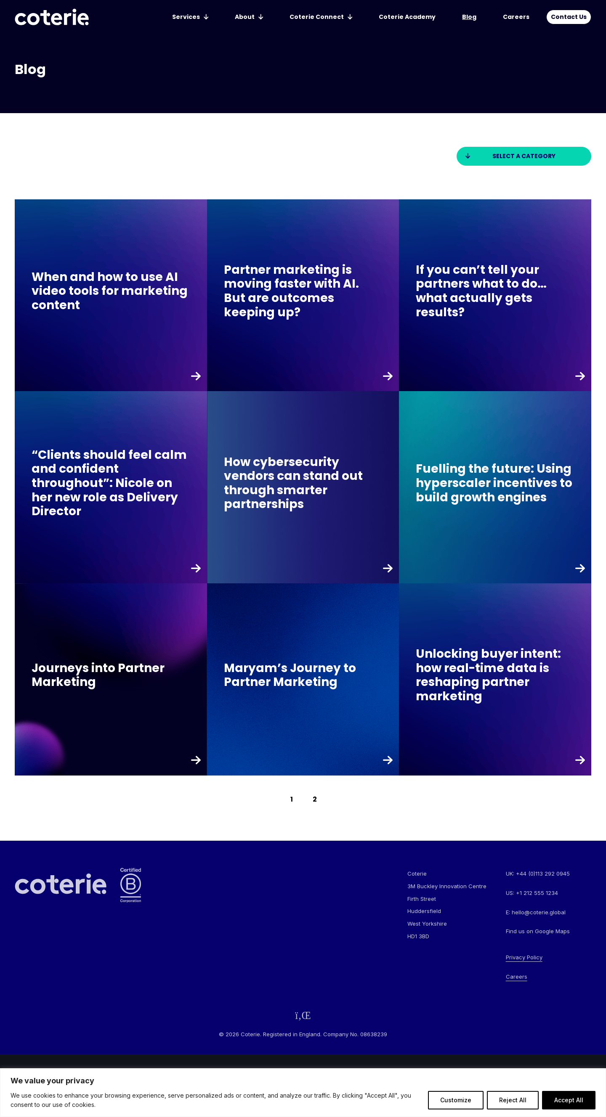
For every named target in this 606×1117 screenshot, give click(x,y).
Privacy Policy (524, 957)
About (245, 17)
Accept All (568, 1100)
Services (186, 17)
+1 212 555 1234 (537, 892)
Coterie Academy (407, 17)
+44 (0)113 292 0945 (543, 873)
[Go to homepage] (52, 17)
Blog (469, 17)
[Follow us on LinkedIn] (303, 1015)
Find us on (538, 931)
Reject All (512, 1100)
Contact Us (569, 17)
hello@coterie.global (539, 912)
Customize (455, 1100)
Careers (516, 17)
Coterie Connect (317, 17)
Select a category (524, 156)
